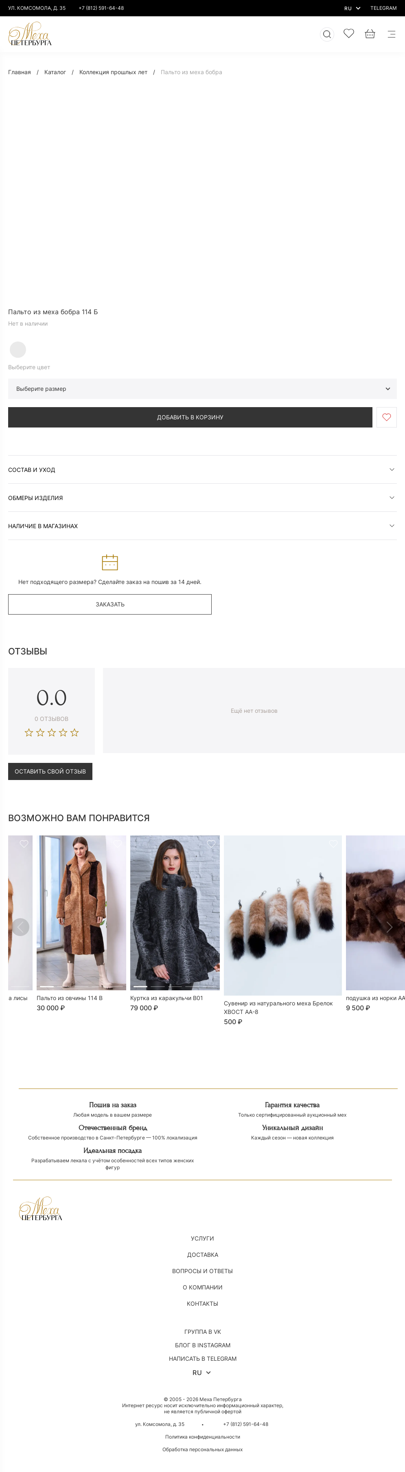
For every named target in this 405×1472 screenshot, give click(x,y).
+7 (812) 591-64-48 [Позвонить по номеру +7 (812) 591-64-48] (101, 8)
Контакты (202, 1303)
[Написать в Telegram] (383, 8)
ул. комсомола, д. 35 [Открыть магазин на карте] (37, 8)
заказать (110, 604)
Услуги (202, 1238)
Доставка (202, 1254)
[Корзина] (370, 34)
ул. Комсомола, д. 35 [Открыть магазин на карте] (159, 1424)
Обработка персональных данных (202, 1449)
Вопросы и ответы (202, 1270)
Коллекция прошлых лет (113, 71)
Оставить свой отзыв (50, 771)
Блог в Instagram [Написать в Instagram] (202, 1345)
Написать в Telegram (202, 1358)
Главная (19, 71)
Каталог (55, 71)
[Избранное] (348, 34)
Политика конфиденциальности (202, 1437)
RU (353, 8)
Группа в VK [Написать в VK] (202, 1331)
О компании (203, 1287)
